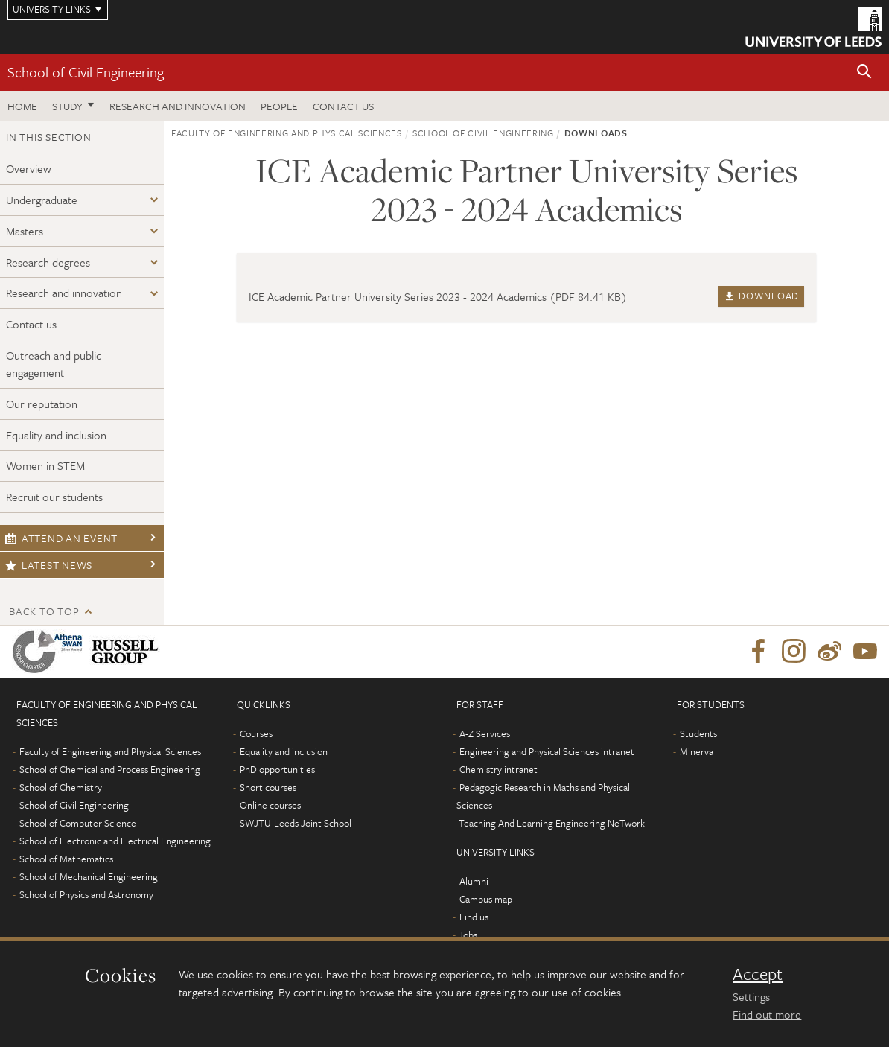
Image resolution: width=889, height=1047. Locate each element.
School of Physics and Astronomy (86, 894)
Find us (473, 916)
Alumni (473, 880)
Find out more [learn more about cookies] (767, 1014)
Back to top (44, 611)
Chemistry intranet (498, 769)
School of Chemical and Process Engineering (109, 769)
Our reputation (41, 403)
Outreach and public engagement (53, 364)
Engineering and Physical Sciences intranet (546, 751)
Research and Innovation (177, 106)
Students (698, 733)
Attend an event (61, 538)
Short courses (268, 787)
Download (761, 295)
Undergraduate (41, 199)
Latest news (48, 565)
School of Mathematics (66, 858)
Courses (256, 733)
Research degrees (48, 262)
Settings (751, 996)
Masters (24, 231)
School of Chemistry (60, 787)
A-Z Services (484, 733)
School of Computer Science (77, 822)
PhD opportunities (277, 769)
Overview (28, 168)
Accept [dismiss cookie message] (758, 974)
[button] (864, 72)
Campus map (485, 898)
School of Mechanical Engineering (88, 876)
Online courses (270, 805)
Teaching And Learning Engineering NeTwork (552, 822)
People (279, 106)
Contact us (343, 106)
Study (67, 106)
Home (22, 106)
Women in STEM (45, 465)
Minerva (696, 751)
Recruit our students (54, 497)
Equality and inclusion (56, 435)
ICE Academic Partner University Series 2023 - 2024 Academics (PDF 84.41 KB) (438, 296)
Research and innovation (64, 292)
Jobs (468, 934)
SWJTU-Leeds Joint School (295, 822)
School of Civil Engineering (85, 72)
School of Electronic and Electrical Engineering (115, 840)
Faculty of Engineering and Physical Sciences (286, 132)
